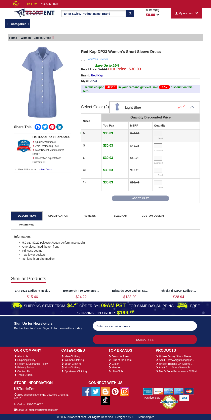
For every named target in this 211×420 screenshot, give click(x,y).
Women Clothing (72, 359)
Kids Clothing (70, 366)
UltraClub (116, 370)
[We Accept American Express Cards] (148, 390)
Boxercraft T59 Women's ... (81, 290)
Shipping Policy (24, 359)
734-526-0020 (49, 4)
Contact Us (22, 370)
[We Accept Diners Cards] (168, 390)
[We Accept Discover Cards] (158, 390)
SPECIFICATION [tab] (58, 215)
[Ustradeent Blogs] (105, 390)
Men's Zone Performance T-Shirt (176, 370)
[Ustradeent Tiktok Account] (105, 399)
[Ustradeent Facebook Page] (86, 390)
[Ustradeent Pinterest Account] (115, 390)
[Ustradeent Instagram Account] (124, 390)
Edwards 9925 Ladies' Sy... (130, 290)
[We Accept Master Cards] (189, 390)
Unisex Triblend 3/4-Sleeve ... (174, 363)
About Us (21, 355)
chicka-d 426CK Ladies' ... (178, 290)
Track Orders (23, 374)
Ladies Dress (45, 169)
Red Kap (97, 74)
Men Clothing (70, 355)
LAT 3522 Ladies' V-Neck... (32, 290)
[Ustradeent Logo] (34, 13)
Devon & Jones (119, 355)
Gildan (114, 363)
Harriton (115, 366)
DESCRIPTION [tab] (27, 215)
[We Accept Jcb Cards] (178, 390)
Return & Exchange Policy (31, 363)
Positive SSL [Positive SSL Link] (152, 397)
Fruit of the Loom (120, 359)
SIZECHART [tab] (121, 215)
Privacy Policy (24, 366)
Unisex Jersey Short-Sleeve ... (175, 355)
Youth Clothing (71, 363)
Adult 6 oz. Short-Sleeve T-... (174, 366)
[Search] (130, 13)
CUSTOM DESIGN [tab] (153, 215)
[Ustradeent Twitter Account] (95, 390)
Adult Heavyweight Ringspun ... (175, 359)
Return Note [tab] (26, 223)
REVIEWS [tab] (90, 215)
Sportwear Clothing (74, 370)
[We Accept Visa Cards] (184, 397)
